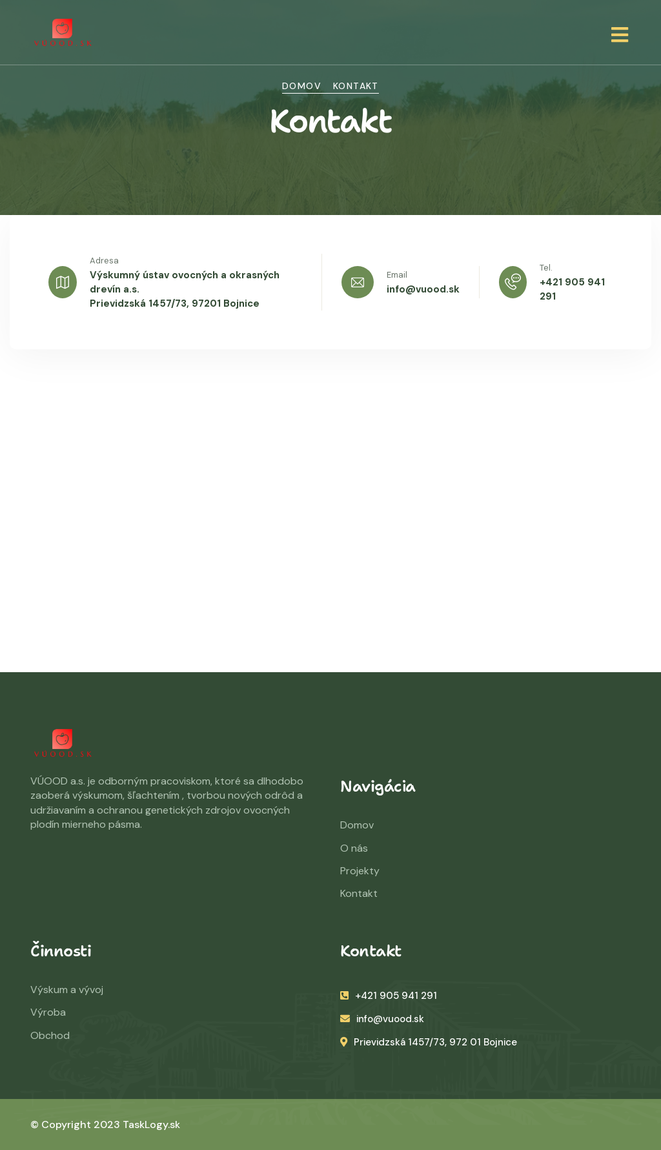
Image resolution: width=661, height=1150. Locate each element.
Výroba (48, 1012)
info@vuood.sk (423, 289)
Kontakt (359, 893)
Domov (301, 86)
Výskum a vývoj (66, 989)
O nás (354, 848)
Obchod (50, 1035)
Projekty (360, 871)
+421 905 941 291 (388, 995)
